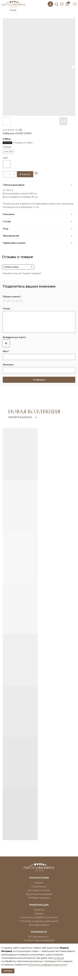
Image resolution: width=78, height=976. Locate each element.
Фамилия (8, 364)
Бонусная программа (39, 894)
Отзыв (6, 308)
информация (39, 904)
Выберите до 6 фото (14, 337)
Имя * (6, 351)
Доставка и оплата (39, 890)
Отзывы (38, 913)
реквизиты (39, 931)
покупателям (39, 877)
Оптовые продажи (39, 897)
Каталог (39, 882)
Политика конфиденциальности (39, 921)
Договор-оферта (39, 924)
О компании (38, 886)
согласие (59, 958)
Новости (39, 909)
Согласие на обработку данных (39, 917)
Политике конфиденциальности (47, 964)
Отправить (39, 379)
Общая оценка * (12, 296)
